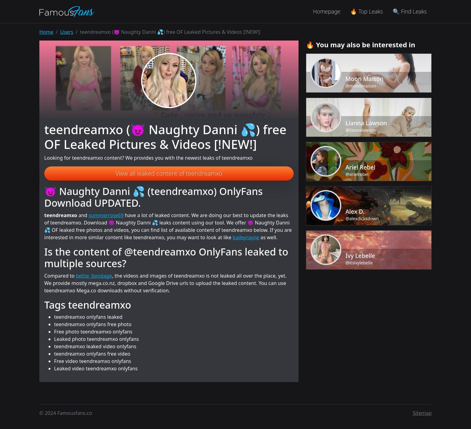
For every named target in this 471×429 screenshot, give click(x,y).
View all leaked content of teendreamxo (168, 173)
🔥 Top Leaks (366, 11)
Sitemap (422, 413)
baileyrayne (246, 237)
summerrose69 (106, 215)
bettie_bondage (94, 275)
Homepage (326, 11)
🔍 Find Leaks (410, 11)
